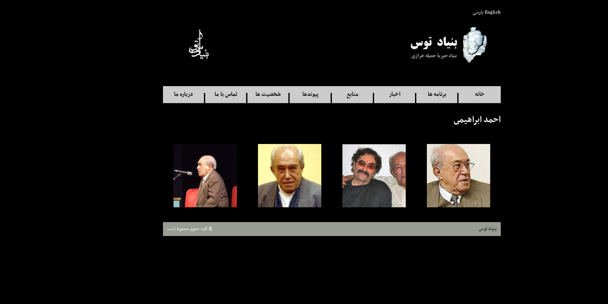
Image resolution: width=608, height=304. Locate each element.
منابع (325, 94)
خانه (452, 94)
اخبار (366, 94)
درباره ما (155, 94)
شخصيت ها (240, 94)
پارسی (450, 12)
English (465, 12)
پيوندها (282, 94)
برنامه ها (409, 94)
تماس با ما (198, 94)
